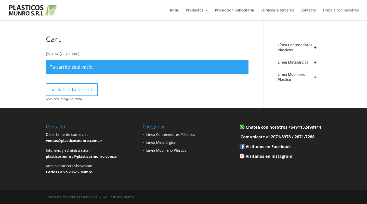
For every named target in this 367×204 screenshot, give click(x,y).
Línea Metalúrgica (299, 62)
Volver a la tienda (71, 89)
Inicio (174, 10)
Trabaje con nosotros (341, 10)
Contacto (308, 10)
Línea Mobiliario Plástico (299, 77)
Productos (194, 10)
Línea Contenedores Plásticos (299, 47)
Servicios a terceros (277, 10)
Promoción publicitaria (234, 10)
